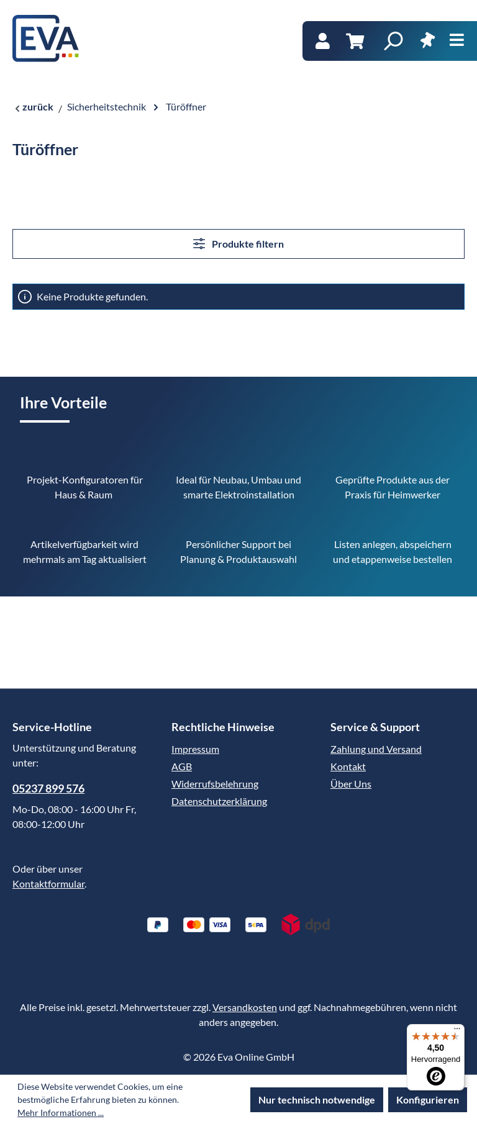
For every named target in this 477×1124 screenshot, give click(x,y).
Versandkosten (244, 1007)
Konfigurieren (427, 1099)
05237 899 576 (48, 788)
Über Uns (350, 783)
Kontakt (348, 766)
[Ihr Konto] (322, 41)
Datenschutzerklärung (219, 801)
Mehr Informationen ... (60, 1112)
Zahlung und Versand (376, 749)
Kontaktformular (48, 883)
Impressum (195, 749)
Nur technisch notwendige (316, 1099)
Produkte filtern (238, 244)
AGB (181, 766)
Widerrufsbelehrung (214, 783)
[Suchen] (392, 41)
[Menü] (457, 41)
